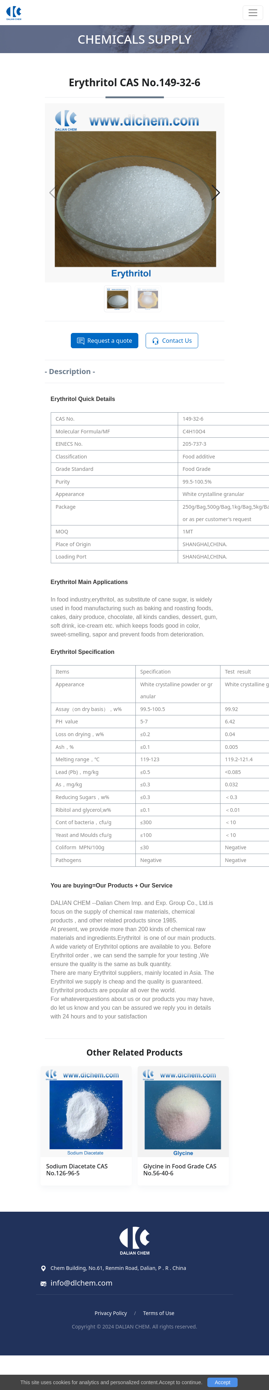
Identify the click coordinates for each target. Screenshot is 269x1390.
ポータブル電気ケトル (146, 1342)
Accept (222, 1382)
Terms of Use (158, 1313)
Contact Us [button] (172, 341)
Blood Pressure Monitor (80, 1342)
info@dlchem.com (82, 1283)
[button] (216, 193)
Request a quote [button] (104, 341)
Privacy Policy (111, 1313)
